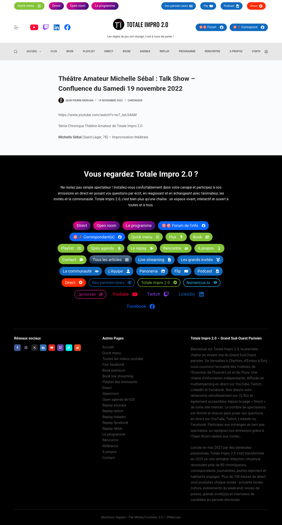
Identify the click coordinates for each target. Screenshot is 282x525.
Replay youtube (114, 405)
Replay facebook (115, 423)
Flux (54, 51)
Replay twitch (112, 411)
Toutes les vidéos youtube (122, 359)
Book (70, 51)
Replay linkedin (114, 417)
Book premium (113, 370)
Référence (110, 446)
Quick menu (111, 353)
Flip (208, 6)
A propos (236, 51)
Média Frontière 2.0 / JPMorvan (157, 517)
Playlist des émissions (119, 382)
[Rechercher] (15, 51)
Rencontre (212, 51)
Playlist (89, 51)
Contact (258, 51)
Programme (187, 51)
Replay (164, 51)
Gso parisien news (179, 6)
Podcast (231, 6)
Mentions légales (113, 517)
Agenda (145, 51)
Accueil (35, 51)
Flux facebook (113, 364)
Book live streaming (117, 376)
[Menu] (16, 27)
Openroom (110, 393)
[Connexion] (266, 51)
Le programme (113, 434)
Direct (256, 6)
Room (126, 51)
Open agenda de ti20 (118, 399)
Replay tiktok (112, 429)
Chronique (135, 100)
